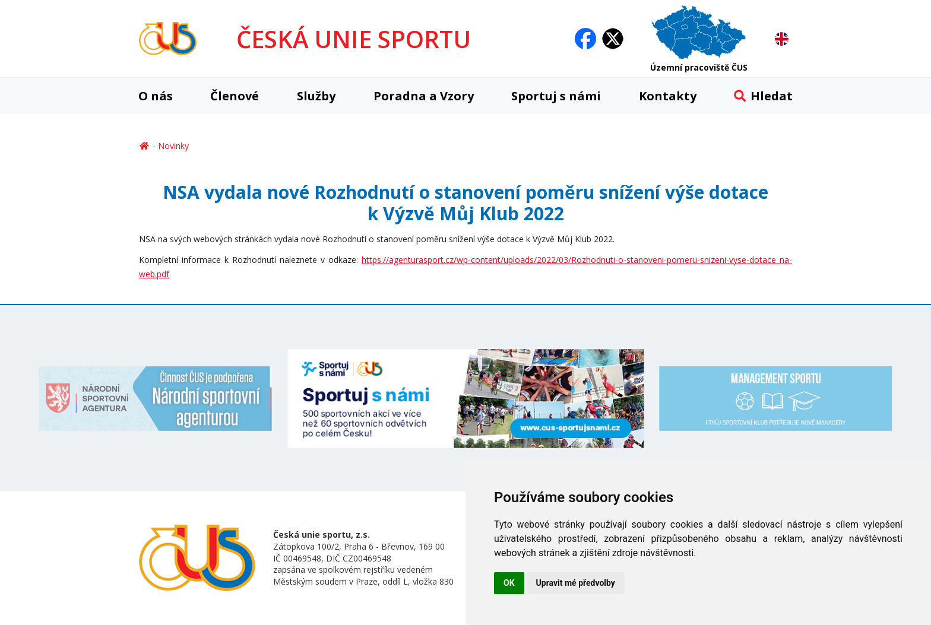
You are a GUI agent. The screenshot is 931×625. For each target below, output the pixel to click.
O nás (155, 96)
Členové (234, 96)
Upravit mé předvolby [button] (575, 583)
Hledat (763, 96)
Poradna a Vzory (423, 96)
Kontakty (667, 96)
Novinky (173, 145)
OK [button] (509, 583)
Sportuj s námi (556, 96)
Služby (316, 96)
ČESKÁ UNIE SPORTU (353, 39)
